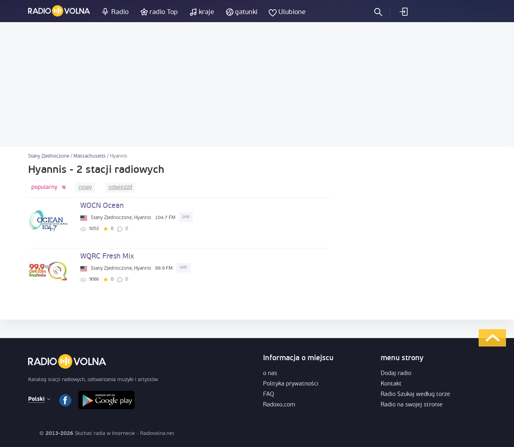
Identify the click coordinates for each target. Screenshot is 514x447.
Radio (119, 12)
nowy (85, 188)
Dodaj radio (396, 374)
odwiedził (120, 188)
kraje (206, 12)
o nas (270, 374)
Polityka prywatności (290, 384)
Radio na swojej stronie (412, 405)
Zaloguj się (403, 11)
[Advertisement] (257, 84)
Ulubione (292, 12)
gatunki (246, 12)
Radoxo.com (279, 405)
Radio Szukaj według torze (415, 395)
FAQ (268, 395)
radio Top (163, 12)
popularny (44, 188)
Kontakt (391, 384)
